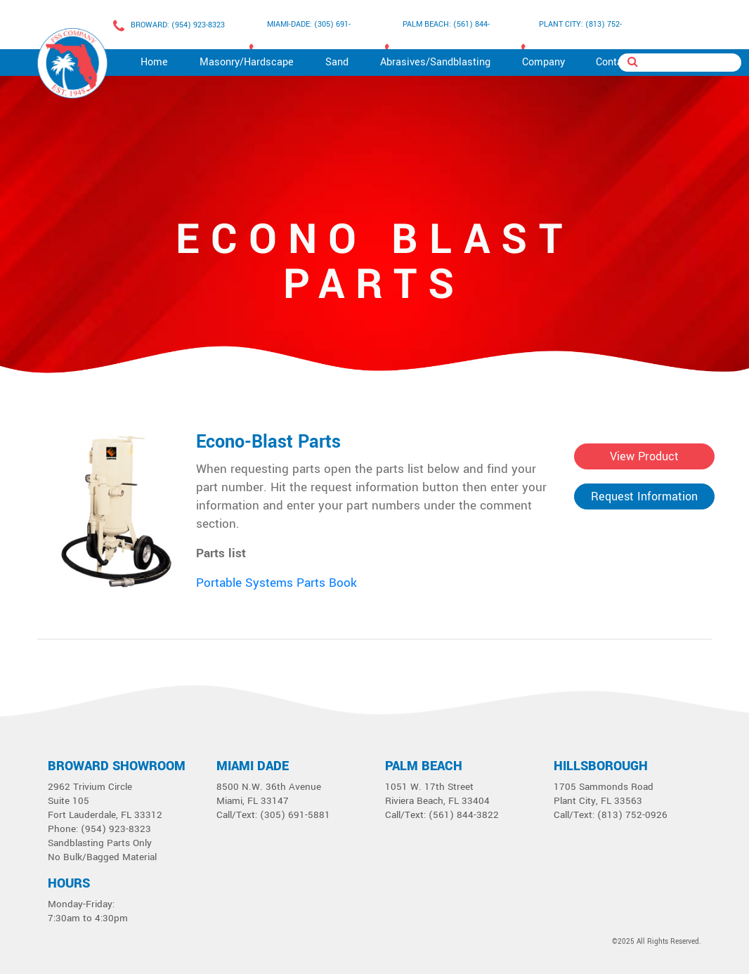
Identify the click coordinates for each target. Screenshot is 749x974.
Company (543, 62)
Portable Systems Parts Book (276, 583)
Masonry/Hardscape (247, 62)
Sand (337, 62)
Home (154, 62)
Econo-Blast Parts (268, 442)
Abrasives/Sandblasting (435, 62)
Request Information (644, 496)
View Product (644, 456)
